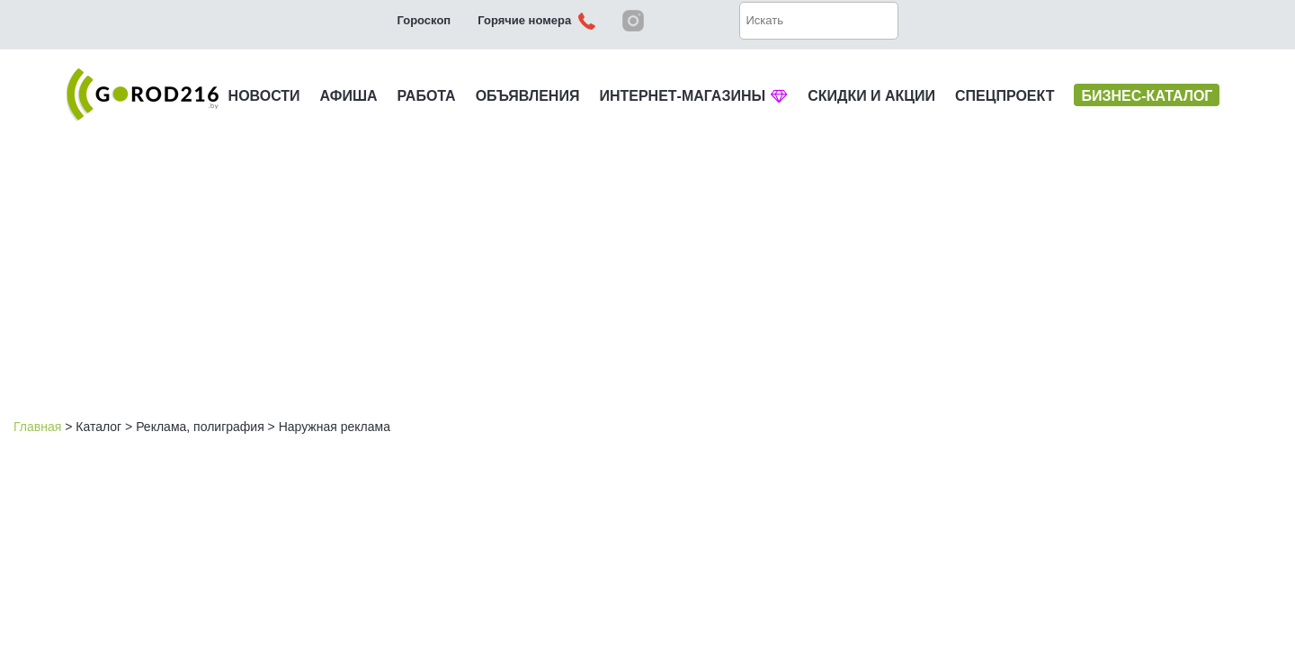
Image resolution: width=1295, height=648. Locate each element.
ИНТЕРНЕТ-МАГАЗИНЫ (693, 96)
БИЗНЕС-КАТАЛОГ (1146, 96)
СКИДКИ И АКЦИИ (871, 96)
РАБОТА (426, 96)
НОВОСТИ (264, 96)
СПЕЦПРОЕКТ (1004, 96)
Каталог (98, 426)
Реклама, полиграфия (200, 426)
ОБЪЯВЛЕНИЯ (528, 96)
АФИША (349, 96)
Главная (37, 426)
